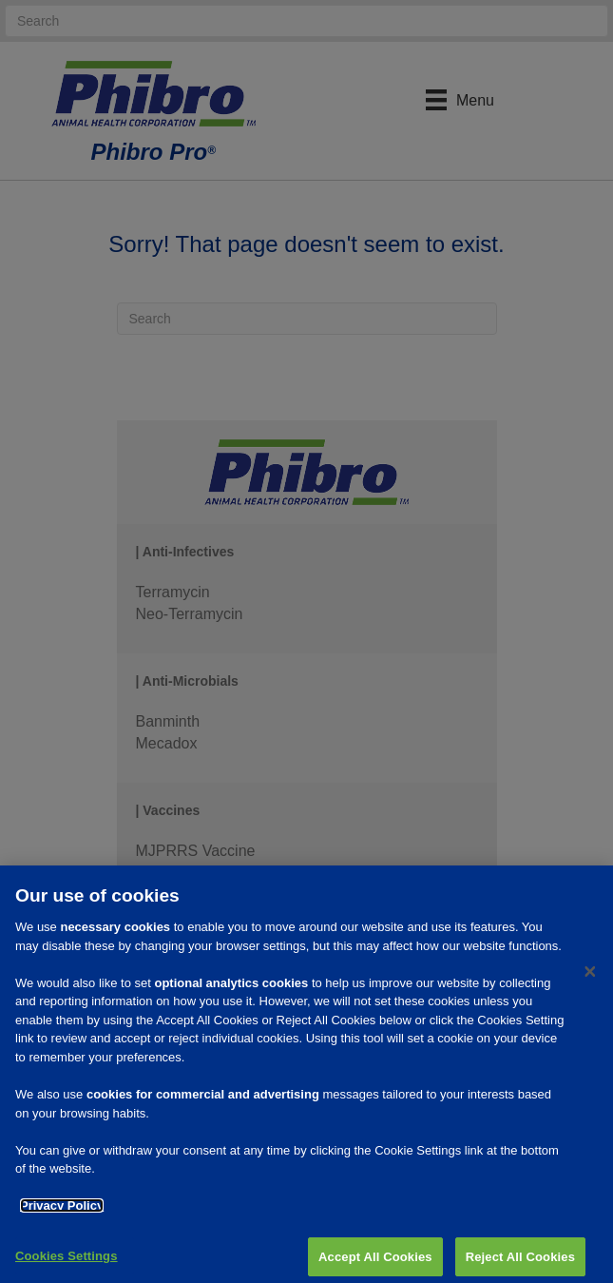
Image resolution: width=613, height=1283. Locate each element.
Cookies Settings (66, 1262)
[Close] (590, 978)
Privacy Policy (62, 1212)
